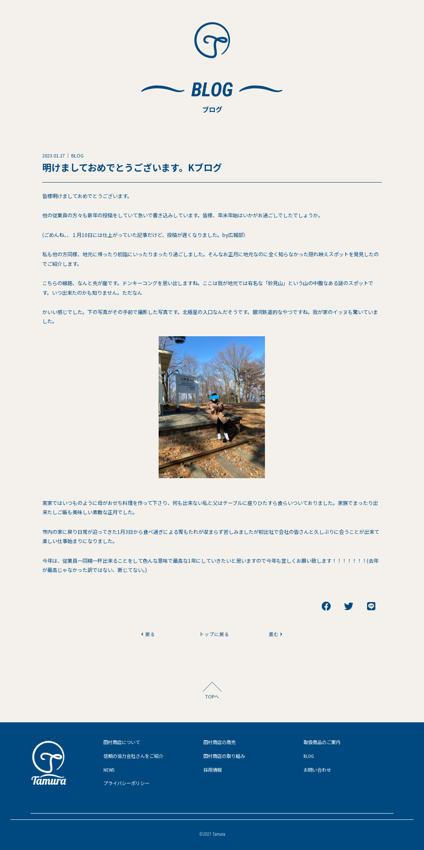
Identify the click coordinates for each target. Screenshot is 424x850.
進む (276, 634)
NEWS (108, 770)
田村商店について (121, 742)
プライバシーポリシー (126, 783)
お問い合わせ (317, 770)
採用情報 (212, 770)
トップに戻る (211, 634)
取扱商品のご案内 (321, 742)
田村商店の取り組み (224, 756)
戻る (148, 634)
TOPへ (212, 696)
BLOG (308, 756)
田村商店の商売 (219, 742)
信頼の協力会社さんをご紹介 (133, 756)
